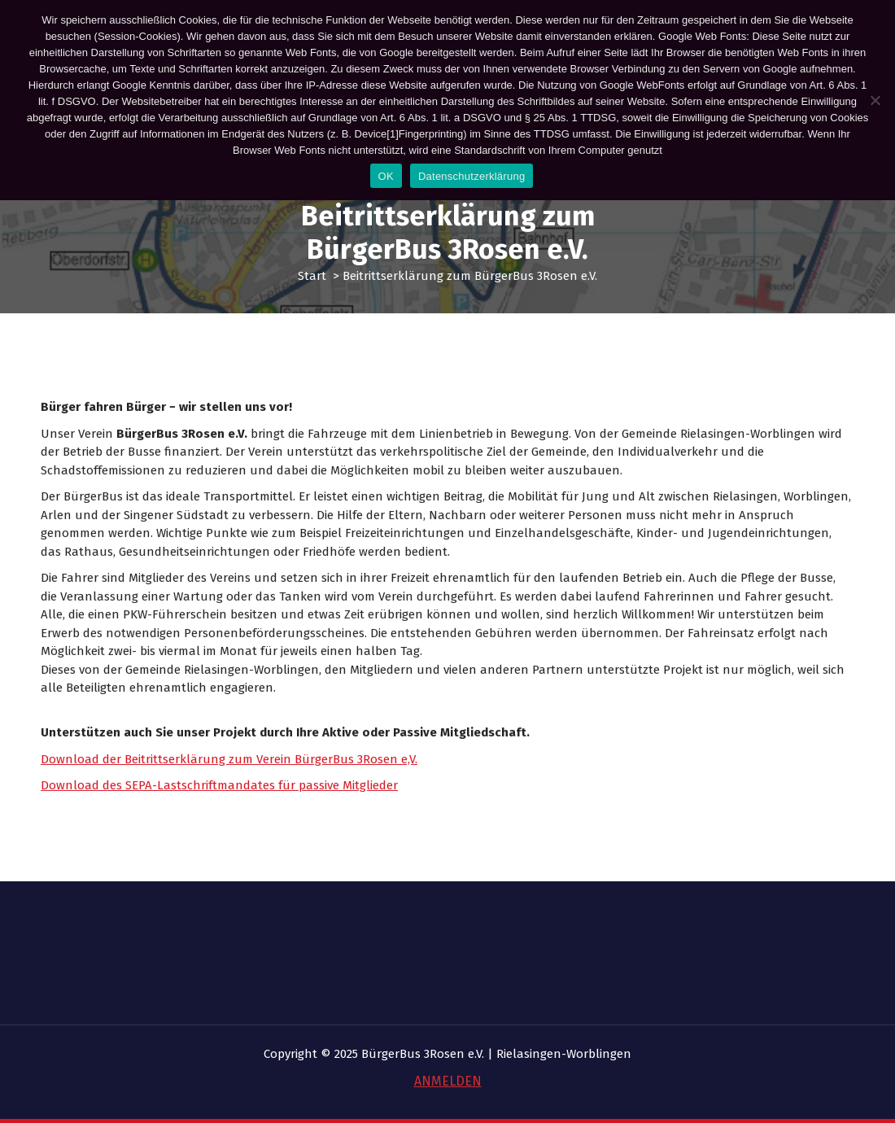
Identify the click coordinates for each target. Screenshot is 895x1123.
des (114, 814)
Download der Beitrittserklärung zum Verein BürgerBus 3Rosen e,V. (229, 787)
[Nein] (875, 100)
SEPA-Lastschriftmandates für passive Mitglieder (261, 814)
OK (386, 176)
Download (72, 814)
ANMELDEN (448, 1081)
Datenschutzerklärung (471, 176)
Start (312, 276)
